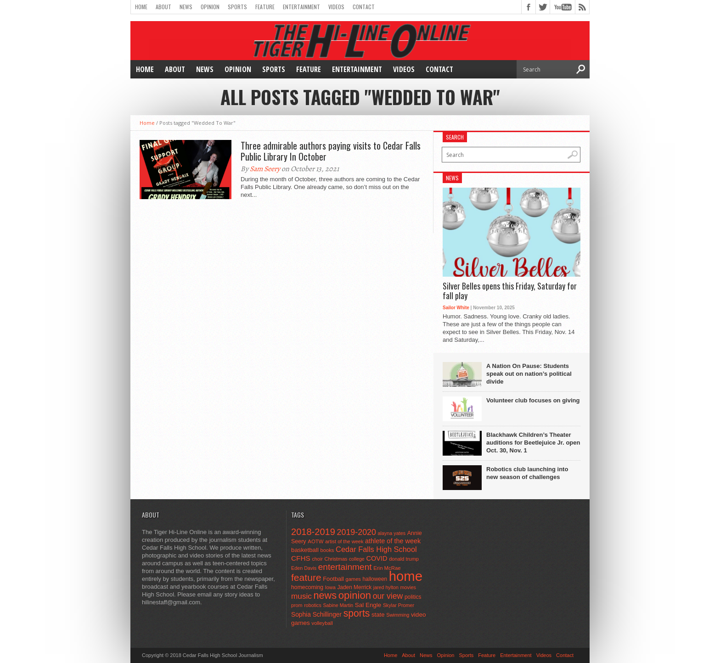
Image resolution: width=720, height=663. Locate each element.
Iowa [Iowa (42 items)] (330, 587)
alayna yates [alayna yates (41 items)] (391, 533)
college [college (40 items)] (357, 559)
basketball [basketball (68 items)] (305, 549)
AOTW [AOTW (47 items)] (315, 541)
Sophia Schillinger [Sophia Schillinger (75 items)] (316, 614)
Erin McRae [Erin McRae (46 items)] (386, 568)
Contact (364, 7)
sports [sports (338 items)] (356, 613)
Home (141, 7)
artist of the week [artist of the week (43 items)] (344, 541)
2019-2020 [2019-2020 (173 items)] (356, 532)
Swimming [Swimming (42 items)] (397, 615)
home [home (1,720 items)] (405, 576)
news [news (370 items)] (325, 595)
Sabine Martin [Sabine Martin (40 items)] (338, 605)
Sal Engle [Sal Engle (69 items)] (368, 605)
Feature (265, 7)
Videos (336, 7)
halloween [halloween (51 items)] (375, 579)
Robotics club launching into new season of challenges (527, 473)
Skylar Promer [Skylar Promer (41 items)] (398, 605)
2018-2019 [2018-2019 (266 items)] (313, 532)
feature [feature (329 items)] (306, 577)
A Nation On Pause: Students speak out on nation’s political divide (529, 373)
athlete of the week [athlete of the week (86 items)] (393, 541)
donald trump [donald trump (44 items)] (404, 559)
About (163, 7)
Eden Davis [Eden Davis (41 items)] (303, 568)
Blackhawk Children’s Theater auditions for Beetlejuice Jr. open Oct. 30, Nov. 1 (533, 442)
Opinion (210, 7)
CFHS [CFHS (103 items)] (300, 558)
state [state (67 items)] (378, 614)
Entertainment (301, 7)
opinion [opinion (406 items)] (354, 595)
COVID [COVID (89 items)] (376, 558)
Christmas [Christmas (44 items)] (335, 559)
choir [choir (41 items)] (317, 559)
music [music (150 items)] (301, 596)
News (186, 7)
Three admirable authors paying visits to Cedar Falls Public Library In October (331, 151)
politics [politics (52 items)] (413, 597)
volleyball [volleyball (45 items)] (322, 623)
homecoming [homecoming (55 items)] (307, 587)
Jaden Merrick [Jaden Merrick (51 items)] (354, 587)
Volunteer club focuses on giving (532, 400)
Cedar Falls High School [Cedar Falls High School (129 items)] (376, 549)
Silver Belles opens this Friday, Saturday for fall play (510, 291)
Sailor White (456, 307)
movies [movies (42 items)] (408, 587)
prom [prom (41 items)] (297, 605)
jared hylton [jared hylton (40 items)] (386, 587)
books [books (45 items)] (327, 550)
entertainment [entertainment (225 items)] (345, 567)
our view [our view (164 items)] (388, 596)
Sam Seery (265, 169)
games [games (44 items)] (353, 579)
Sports (237, 7)
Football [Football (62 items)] (333, 578)
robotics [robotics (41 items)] (312, 605)
